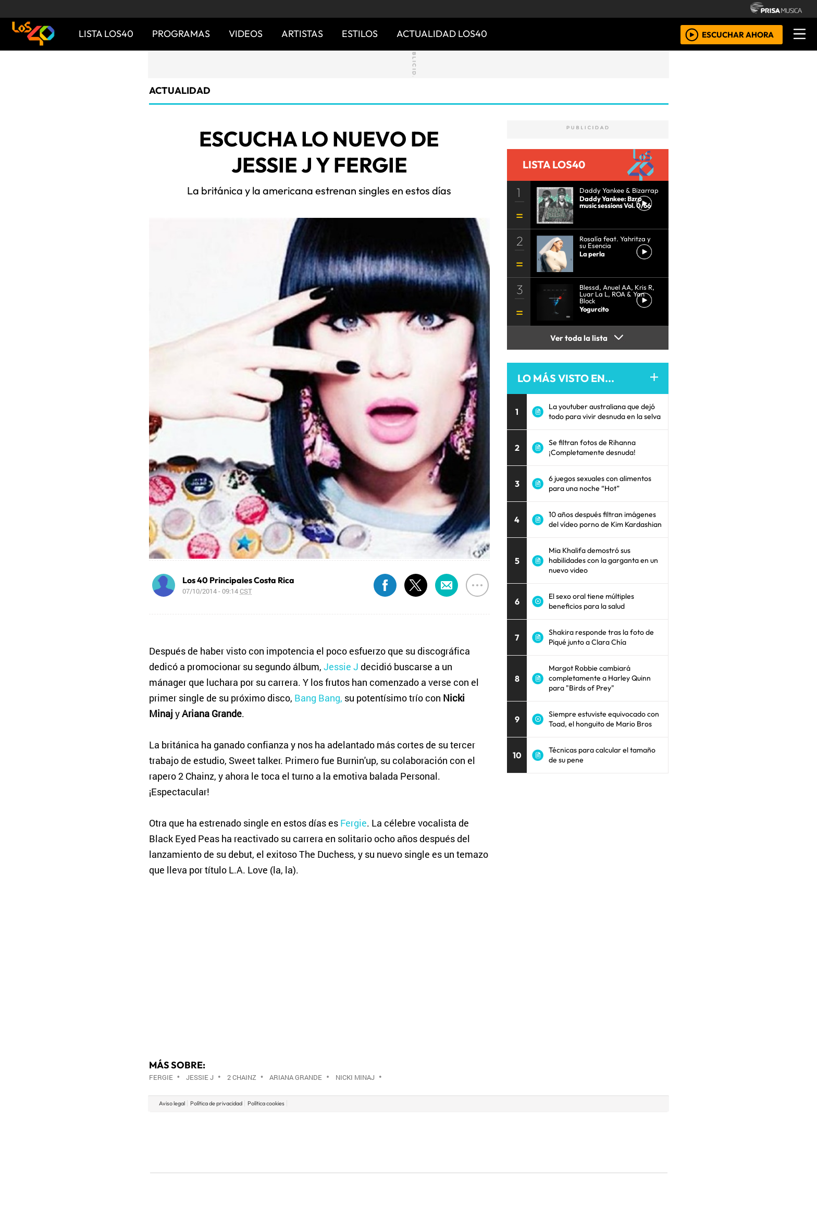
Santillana (388, 1126)
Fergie (353, 823)
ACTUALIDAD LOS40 (442, 34)
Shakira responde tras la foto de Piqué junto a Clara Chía (601, 637)
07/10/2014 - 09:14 (217, 591)
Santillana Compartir (443, 1126)
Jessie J (341, 666)
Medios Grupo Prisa (196, 1160)
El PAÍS (289, 1126)
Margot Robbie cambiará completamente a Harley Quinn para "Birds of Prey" (600, 678)
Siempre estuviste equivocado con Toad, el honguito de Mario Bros (604, 719)
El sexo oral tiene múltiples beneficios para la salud (591, 601)
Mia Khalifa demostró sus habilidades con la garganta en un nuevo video (603, 560)
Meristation (565, 1170)
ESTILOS (360, 34)
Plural (383, 1170)
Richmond (283, 1170)
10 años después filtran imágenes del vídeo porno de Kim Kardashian (605, 519)
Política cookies (265, 1103)
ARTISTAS (302, 34)
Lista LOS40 (106, 34)
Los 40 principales (339, 1126)
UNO (361, 1142)
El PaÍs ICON (429, 1170)
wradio (391, 1142)
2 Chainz (241, 1077)
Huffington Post (303, 1142)
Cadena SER (491, 1126)
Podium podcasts (283, 1155)
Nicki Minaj (355, 1077)
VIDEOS (246, 34)
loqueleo (515, 1170)
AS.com (524, 1126)
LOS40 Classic (529, 1142)
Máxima (499, 1142)
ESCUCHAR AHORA (738, 34)
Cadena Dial (561, 1142)
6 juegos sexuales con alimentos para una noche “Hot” (600, 483)
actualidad (180, 90)
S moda (471, 1170)
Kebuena (598, 1142)
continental (470, 1142)
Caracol (597, 1126)
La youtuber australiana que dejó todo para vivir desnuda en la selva (605, 411)
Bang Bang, (318, 698)
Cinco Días (430, 1142)
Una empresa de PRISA (196, 1135)
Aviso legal (172, 1103)
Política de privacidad (216, 1103)
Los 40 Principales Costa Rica (238, 580)
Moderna (334, 1170)
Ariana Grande (295, 1077)
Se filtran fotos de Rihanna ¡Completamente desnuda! (592, 447)
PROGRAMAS (181, 34)
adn (559, 1126)
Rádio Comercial (612, 1170)
